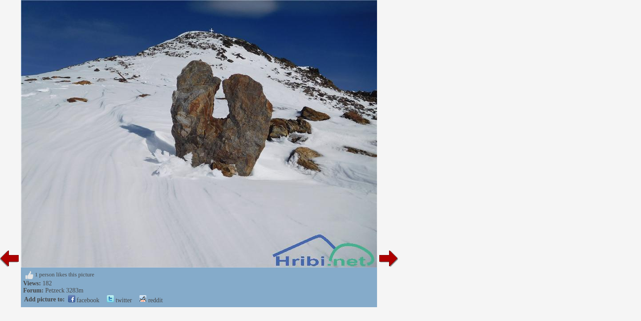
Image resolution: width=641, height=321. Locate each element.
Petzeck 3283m (64, 290)
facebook (84, 300)
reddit (150, 300)
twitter (119, 300)
